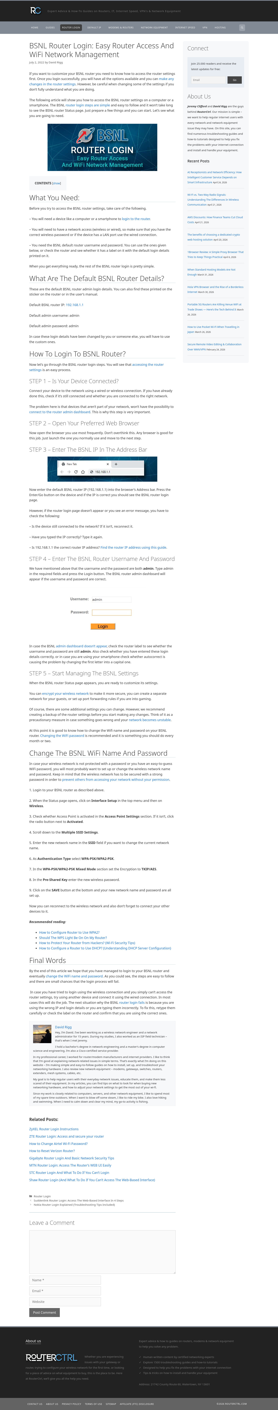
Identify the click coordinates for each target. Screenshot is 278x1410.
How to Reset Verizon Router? (52, 1151)
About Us (52, 1404)
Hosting (220, 27)
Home (34, 27)
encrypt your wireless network (65, 693)
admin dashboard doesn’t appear (81, 646)
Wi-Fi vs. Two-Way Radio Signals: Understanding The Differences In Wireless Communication (213, 199)
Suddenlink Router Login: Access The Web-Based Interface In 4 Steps (79, 1200)
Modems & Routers (121, 27)
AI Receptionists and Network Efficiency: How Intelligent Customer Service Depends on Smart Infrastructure (214, 177)
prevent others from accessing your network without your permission (115, 779)
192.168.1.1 (75, 305)
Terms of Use (93, 1404)
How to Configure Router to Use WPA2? (69, 932)
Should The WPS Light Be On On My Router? (73, 937)
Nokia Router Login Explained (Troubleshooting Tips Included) (74, 1204)
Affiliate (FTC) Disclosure (137, 1404)
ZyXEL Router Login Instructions (53, 1129)
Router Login (71, 27)
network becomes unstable (150, 720)
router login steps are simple (88, 105)
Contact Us (34, 1404)
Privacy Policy (71, 1404)
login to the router (136, 219)
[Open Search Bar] (242, 27)
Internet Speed (185, 27)
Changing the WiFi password (62, 735)
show (56, 183)
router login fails (132, 1002)
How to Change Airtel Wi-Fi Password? (58, 1143)
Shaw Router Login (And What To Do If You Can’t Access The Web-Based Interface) (92, 1180)
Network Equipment (154, 27)
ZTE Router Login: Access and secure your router (66, 1136)
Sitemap (111, 1404)
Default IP (94, 27)
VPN (205, 27)
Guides (50, 27)
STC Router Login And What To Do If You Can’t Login (69, 1172)
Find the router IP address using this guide (133, 547)
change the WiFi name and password (74, 976)
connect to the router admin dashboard (59, 412)
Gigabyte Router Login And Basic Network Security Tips (71, 1158)
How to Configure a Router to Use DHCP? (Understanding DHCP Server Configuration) (105, 948)
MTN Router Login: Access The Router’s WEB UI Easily (70, 1165)
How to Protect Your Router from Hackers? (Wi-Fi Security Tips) (87, 943)
